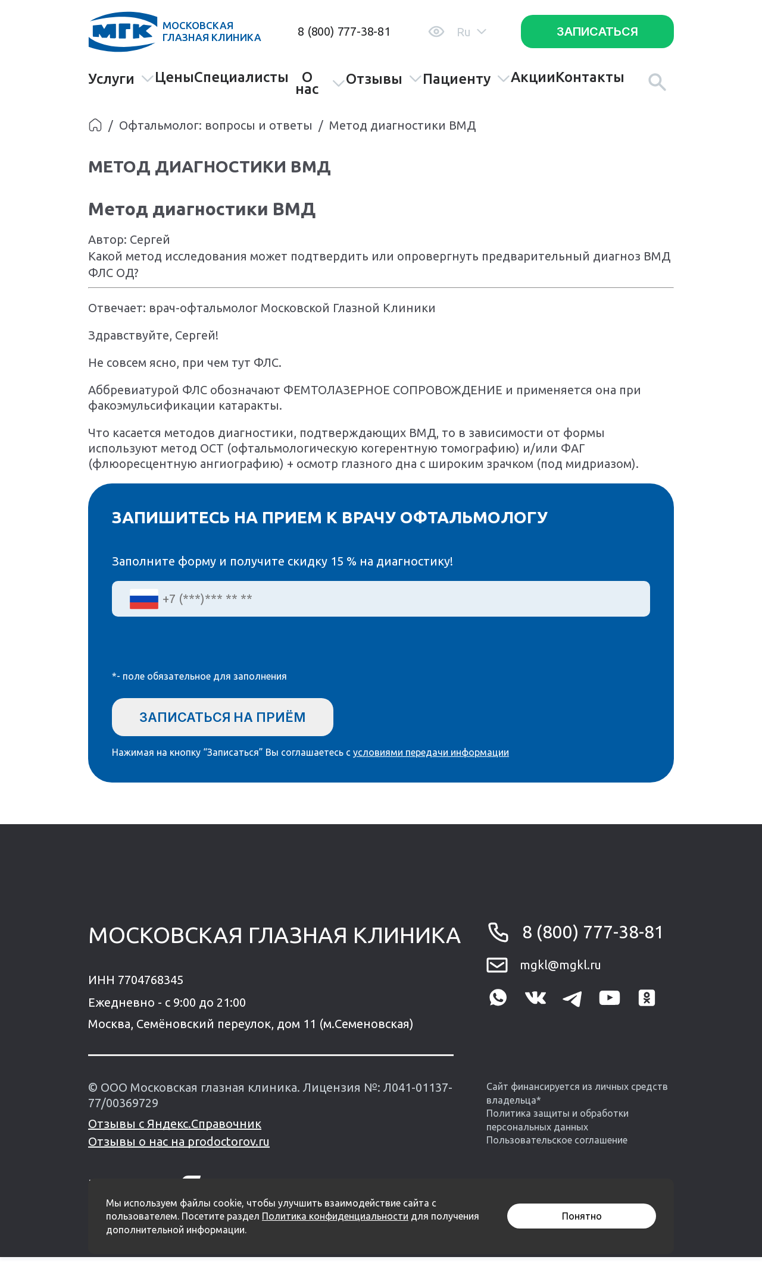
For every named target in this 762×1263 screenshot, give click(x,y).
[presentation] (202, 651)
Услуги (121, 78)
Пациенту (467, 78)
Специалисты (241, 77)
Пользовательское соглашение (556, 1146)
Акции (533, 77)
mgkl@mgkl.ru (560, 971)
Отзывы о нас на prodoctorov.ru (179, 1147)
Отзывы (384, 78)
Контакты (589, 77)
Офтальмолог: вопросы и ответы (216, 125)
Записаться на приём (239, 718)
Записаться (597, 31)
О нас (320, 83)
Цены (174, 77)
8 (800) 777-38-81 (344, 31)
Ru (471, 32)
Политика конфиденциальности (335, 1216)
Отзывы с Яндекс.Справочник (174, 1129)
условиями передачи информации (431, 757)
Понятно (582, 1216)
